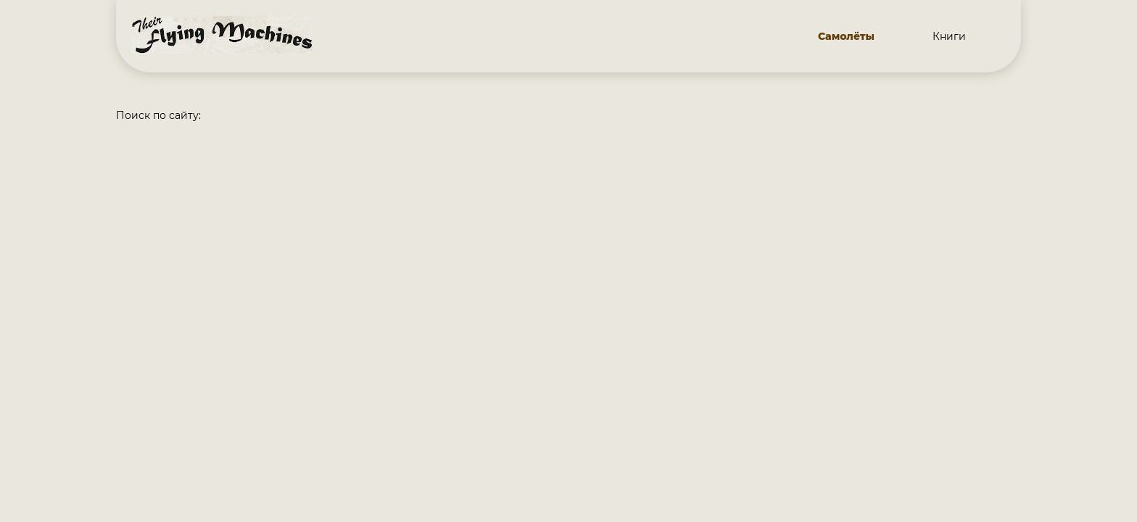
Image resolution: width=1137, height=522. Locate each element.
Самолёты (846, 36)
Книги (949, 36)
